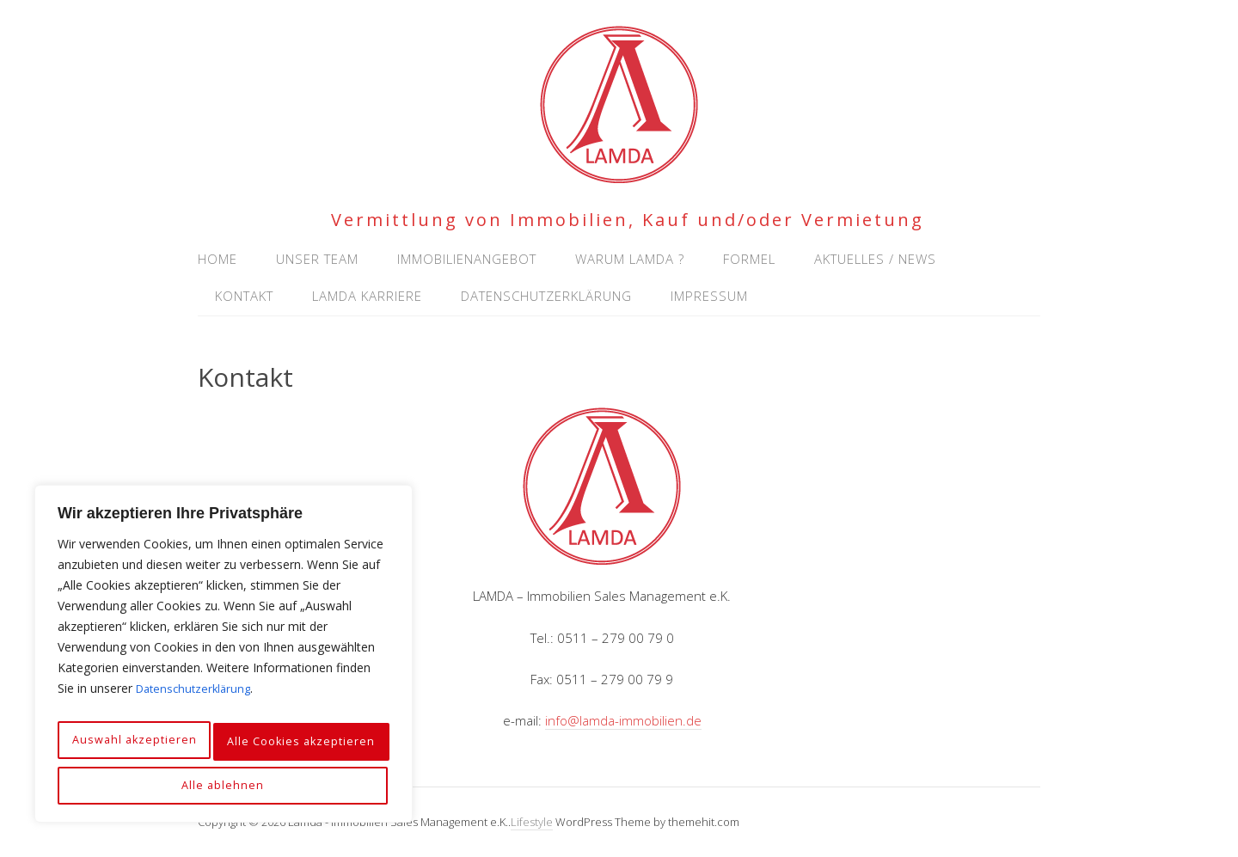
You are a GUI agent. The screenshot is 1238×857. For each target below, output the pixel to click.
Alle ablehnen (314, 747)
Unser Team (317, 258)
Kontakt (244, 295)
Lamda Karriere (367, 295)
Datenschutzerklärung (197, 704)
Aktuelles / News (875, 258)
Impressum (709, 295)
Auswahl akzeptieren (148, 747)
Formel (749, 258)
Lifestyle (532, 821)
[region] (223, 662)
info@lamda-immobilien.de (623, 720)
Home (217, 258)
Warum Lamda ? (629, 258)
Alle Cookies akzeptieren (223, 785)
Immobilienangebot (466, 258)
